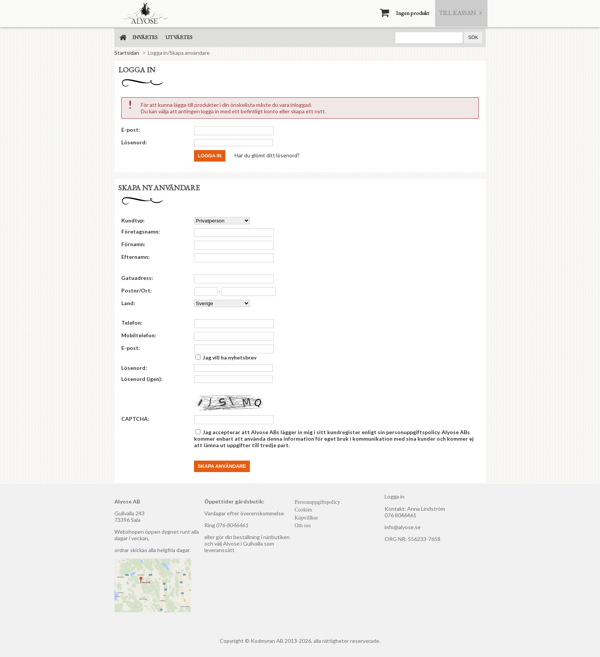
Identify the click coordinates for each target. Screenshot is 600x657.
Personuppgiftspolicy (317, 502)
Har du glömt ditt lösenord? (267, 155)
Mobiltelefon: (138, 335)
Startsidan (126, 52)
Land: (128, 303)
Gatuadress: (137, 278)
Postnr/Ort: (136, 290)
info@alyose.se (403, 527)
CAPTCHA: (135, 418)
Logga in (394, 496)
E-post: (130, 129)
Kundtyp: (133, 220)
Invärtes (145, 37)
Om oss (303, 525)
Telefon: (131, 322)
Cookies (303, 510)
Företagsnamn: (140, 231)
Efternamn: (135, 256)
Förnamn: (133, 244)
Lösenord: (134, 142)
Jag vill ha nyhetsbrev (229, 357)
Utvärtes (178, 37)
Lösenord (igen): (142, 379)
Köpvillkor (306, 518)
